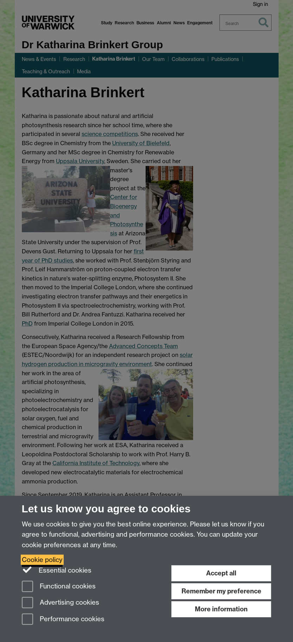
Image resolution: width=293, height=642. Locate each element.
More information (221, 609)
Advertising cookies (60, 603)
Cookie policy (42, 560)
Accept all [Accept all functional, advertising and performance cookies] (221, 573)
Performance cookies (63, 619)
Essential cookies (57, 569)
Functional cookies (59, 586)
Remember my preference (221, 591)
